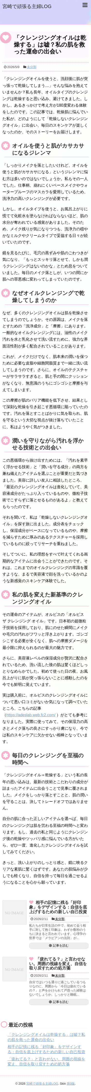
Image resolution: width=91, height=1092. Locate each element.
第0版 (71, 1083)
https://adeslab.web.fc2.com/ (31, 715)
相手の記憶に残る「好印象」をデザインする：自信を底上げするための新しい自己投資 (58, 907)
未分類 (31, 67)
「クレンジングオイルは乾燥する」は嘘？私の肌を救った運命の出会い (50, 44)
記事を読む (61, 945)
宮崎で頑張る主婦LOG (26, 6)
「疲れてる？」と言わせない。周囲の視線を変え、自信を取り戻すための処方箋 (58, 964)
